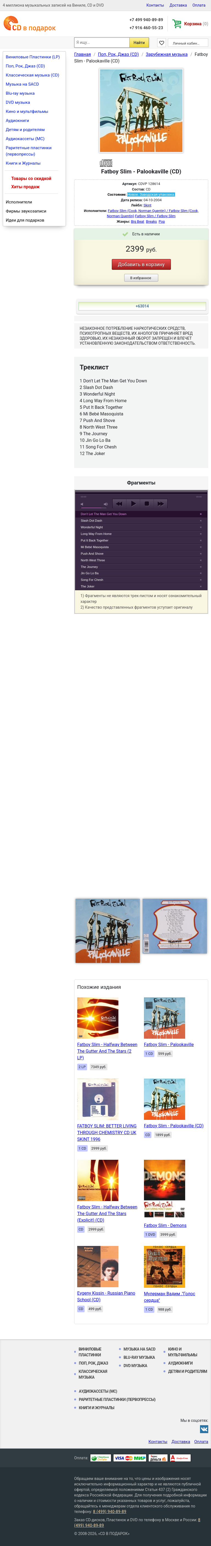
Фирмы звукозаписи (26, 211)
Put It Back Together (95, 540)
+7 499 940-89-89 (146, 19)
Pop (162, 221)
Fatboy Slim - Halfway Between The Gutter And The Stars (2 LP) (107, 1051)
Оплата (199, 5)
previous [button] (119, 503)
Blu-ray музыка (20, 93)
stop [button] (147, 503)
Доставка (178, 5)
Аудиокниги (17, 120)
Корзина (196, 23)
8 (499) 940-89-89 (109, 1511)
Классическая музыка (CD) (32, 75)
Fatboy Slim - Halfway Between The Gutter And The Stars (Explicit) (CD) (107, 1213)
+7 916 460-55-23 (146, 27)
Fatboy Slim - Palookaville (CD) (174, 1125)
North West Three (93, 560)
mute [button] (83, 504)
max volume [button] (106, 504)
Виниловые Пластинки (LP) (33, 57)
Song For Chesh (92, 579)
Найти (139, 42)
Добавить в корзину (141, 264)
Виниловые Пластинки (90, 1352)
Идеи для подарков (25, 220)
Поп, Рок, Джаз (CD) (25, 66)
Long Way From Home (96, 533)
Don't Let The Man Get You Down (103, 514)
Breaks (151, 221)
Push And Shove (92, 553)
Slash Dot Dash (91, 520)
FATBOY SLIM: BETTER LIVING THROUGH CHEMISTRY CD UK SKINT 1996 (107, 1132)
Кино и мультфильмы (27, 111)
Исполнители (19, 202)
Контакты (155, 5)
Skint (147, 205)
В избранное (140, 278)
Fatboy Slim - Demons (165, 1225)
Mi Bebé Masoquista (95, 547)
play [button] (133, 503)
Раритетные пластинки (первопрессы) (29, 151)
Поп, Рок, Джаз (93, 1363)
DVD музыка (18, 102)
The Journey (89, 566)
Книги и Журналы (23, 163)
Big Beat (137, 221)
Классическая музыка (93, 1374)
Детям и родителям (25, 129)
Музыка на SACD (22, 84)
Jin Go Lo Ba (90, 573)
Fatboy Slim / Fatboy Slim (155, 216)
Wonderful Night (92, 527)
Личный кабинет (187, 43)
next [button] (160, 503)
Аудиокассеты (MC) (25, 138)
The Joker (88, 586)
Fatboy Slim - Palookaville (169, 1044)
